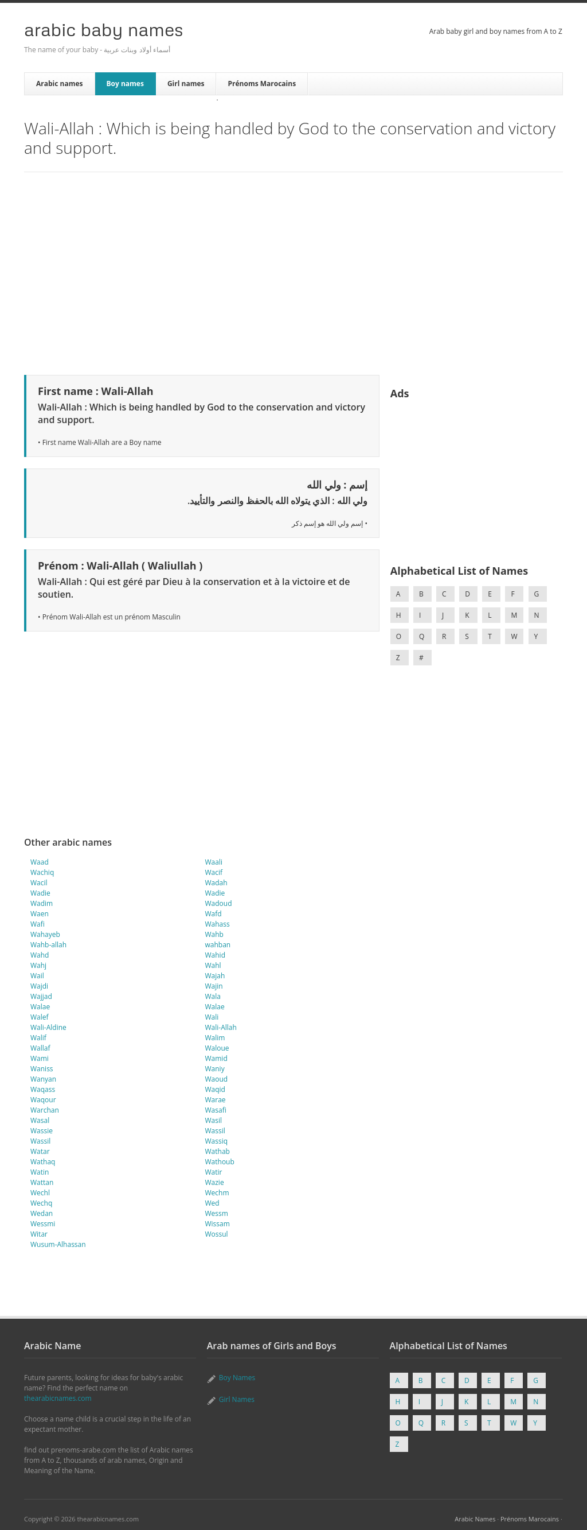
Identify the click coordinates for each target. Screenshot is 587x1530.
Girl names (186, 83)
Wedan (41, 1213)
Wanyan (43, 1079)
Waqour (43, 1100)
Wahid (215, 955)
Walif (38, 1038)
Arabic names (59, 83)
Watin (39, 1172)
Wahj (38, 965)
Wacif (214, 872)
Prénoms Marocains (262, 83)
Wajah (215, 976)
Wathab (217, 1151)
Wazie (214, 1182)
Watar (40, 1151)
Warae (215, 1100)
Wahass (217, 924)
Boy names (125, 83)
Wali (212, 1017)
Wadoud (218, 903)
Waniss (41, 1069)
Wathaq (42, 1162)
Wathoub (219, 1162)
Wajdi (39, 986)
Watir (213, 1172)
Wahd (39, 955)
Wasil (213, 1120)
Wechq (41, 1203)
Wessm (216, 1213)
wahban (218, 945)
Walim (215, 1038)
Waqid (215, 1089)
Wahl (213, 965)
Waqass (42, 1089)
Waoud (216, 1079)
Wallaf (40, 1048)
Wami (39, 1058)
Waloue (217, 1048)
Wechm (217, 1193)
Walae (40, 1007)
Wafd (213, 914)
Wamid (216, 1058)
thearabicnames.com (58, 1398)
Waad (39, 862)
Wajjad (41, 996)
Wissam (217, 1224)
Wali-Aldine (48, 1027)
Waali (213, 862)
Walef (39, 1017)
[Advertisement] (293, 271)
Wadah (216, 883)
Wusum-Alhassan (58, 1244)
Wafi (37, 924)
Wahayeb (45, 934)
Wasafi (215, 1110)
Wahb (214, 934)
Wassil (215, 1131)
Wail (37, 976)
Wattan (41, 1182)
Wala (213, 996)
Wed (212, 1203)
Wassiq (216, 1141)
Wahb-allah (48, 945)
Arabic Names (475, 1518)
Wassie (41, 1131)
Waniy (215, 1069)
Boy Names (237, 1377)
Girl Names (237, 1399)
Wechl (40, 1193)
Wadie (40, 893)
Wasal (39, 1120)
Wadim (41, 903)
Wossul (216, 1234)
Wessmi (42, 1224)
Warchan (44, 1110)
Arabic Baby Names (103, 29)
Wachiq (42, 872)
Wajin (214, 986)
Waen (39, 914)
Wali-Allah (221, 1027)
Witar (39, 1234)
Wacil (39, 883)
